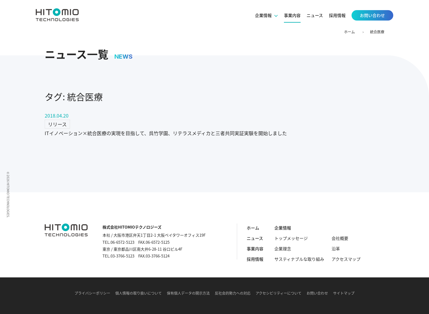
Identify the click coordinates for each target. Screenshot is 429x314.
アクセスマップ (346, 259)
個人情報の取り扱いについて (138, 293)
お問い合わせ (317, 293)
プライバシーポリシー (92, 293)
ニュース (255, 238)
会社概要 (340, 238)
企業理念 (282, 248)
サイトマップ (344, 293)
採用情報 (255, 259)
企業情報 (282, 228)
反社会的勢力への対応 (233, 293)
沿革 (336, 248)
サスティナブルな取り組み (299, 259)
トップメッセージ (291, 238)
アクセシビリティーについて (278, 293)
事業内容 (255, 248)
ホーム (349, 32)
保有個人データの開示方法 (188, 293)
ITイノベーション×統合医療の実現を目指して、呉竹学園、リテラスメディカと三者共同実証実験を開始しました (166, 133)
